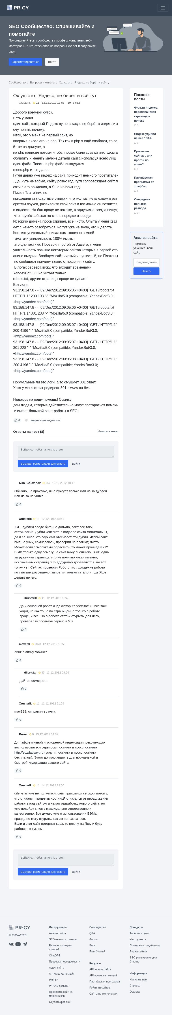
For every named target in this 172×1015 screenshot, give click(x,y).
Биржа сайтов (138, 951)
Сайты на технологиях (103, 993)
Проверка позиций (145, 945)
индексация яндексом (45, 420)
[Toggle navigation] (162, 8)
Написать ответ (108, 431)
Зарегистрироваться (25, 61)
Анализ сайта (145, 238)
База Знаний (97, 951)
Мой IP (53, 979)
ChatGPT (54, 955)
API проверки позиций (103, 975)
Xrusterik (24, 102)
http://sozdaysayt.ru (28, 752)
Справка (135, 985)
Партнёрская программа (104, 981)
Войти (52, 61)
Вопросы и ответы (42, 82)
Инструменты (138, 939)
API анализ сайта (100, 969)
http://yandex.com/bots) (33, 302)
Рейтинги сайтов (99, 987)
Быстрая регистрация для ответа (43, 463)
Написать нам (138, 979)
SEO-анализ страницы (63, 939)
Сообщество (17, 82)
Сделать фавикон (60, 1002)
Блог (92, 945)
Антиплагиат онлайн (62, 973)
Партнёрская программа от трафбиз (144, 182)
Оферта (135, 991)
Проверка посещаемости (64, 961)
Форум (93, 939)
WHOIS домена (58, 985)
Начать (146, 271)
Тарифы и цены (139, 933)
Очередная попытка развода (142, 204)
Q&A (92, 933)
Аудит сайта (56, 967)
